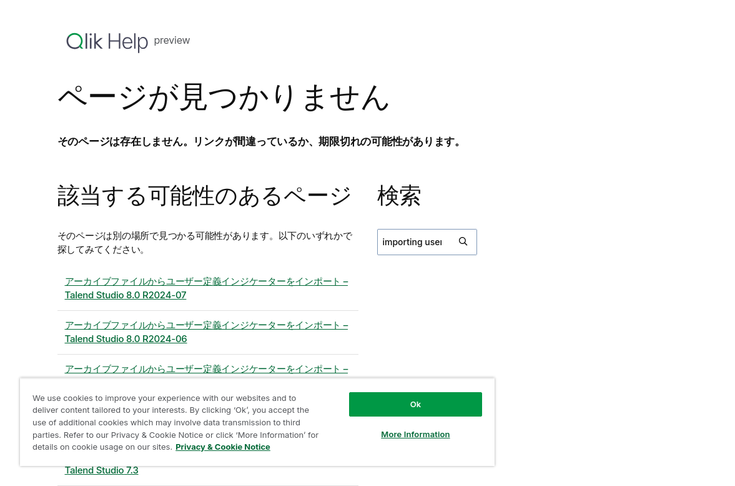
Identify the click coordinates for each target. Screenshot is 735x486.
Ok (416, 404)
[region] (257, 422)
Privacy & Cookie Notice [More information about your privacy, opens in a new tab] (222, 447)
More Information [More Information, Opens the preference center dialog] (415, 434)
